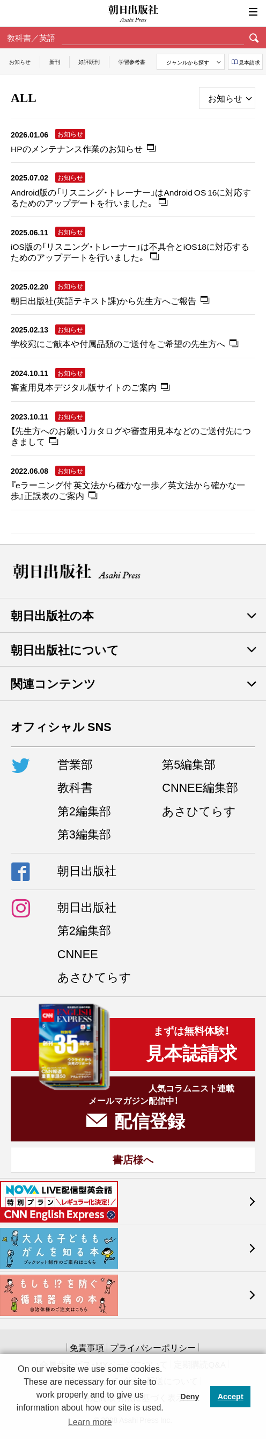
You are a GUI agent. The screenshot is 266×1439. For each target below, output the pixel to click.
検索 (254, 37)
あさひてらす (199, 810)
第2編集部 (84, 810)
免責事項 (87, 1347)
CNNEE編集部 (200, 787)
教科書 (75, 787)
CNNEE (77, 953)
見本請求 (249, 62)
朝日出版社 (133, 13)
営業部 (75, 763)
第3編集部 (84, 833)
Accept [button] (230, 1396)
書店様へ (133, 1159)
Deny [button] (189, 1396)
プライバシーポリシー (153, 1347)
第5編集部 (189, 763)
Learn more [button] (90, 1422)
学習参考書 (132, 61)
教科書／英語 (31, 37)
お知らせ (20, 61)
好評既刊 (89, 61)
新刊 (54, 61)
